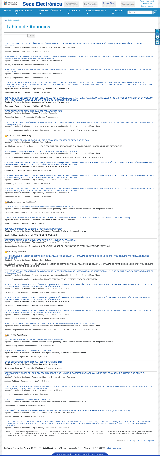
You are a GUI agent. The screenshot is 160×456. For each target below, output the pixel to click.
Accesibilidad (67, 454)
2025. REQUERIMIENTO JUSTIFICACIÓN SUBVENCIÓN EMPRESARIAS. (34, 340)
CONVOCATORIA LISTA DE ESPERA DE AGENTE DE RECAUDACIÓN (33, 229)
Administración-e (96, 10)
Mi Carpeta (74, 10)
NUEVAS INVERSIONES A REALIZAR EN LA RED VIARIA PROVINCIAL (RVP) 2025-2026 (40, 151)
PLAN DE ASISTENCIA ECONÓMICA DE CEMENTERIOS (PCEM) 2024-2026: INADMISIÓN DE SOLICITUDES (49, 324)
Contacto (100, 454)
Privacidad (85, 454)
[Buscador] (140, 12)
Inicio (7, 10)
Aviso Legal (58, 454)
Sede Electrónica (42, 4)
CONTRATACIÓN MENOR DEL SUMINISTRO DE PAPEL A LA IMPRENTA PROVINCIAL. (40, 240)
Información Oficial (50, 10)
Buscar (31, 36)
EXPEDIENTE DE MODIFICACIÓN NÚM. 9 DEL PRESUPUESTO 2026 (33, 111)
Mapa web (77, 454)
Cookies (92, 454)
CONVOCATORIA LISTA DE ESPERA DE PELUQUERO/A (27, 351)
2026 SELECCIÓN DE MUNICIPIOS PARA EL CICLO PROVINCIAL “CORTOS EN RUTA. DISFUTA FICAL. (47, 140)
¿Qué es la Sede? (24, 10)
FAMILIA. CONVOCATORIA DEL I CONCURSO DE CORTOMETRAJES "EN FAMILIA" (39, 207)
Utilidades (118, 10)
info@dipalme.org (114, 448)
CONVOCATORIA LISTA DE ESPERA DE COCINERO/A (27, 399)
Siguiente (151, 441)
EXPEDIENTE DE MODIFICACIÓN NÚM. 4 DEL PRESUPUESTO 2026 (33, 362)
